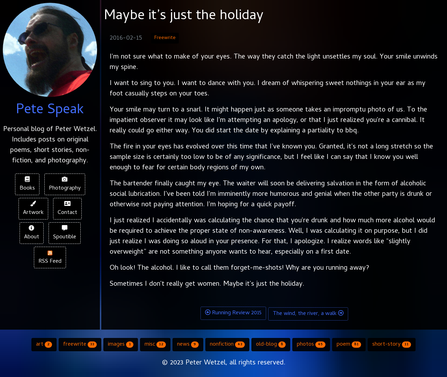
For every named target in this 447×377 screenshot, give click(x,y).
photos (311, 344)
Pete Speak (50, 110)
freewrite (80, 344)
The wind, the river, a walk (308, 313)
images (120, 344)
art (44, 344)
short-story (391, 344)
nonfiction (227, 344)
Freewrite (165, 38)
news (187, 344)
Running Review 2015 (233, 313)
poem (349, 344)
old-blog (271, 344)
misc (155, 344)
